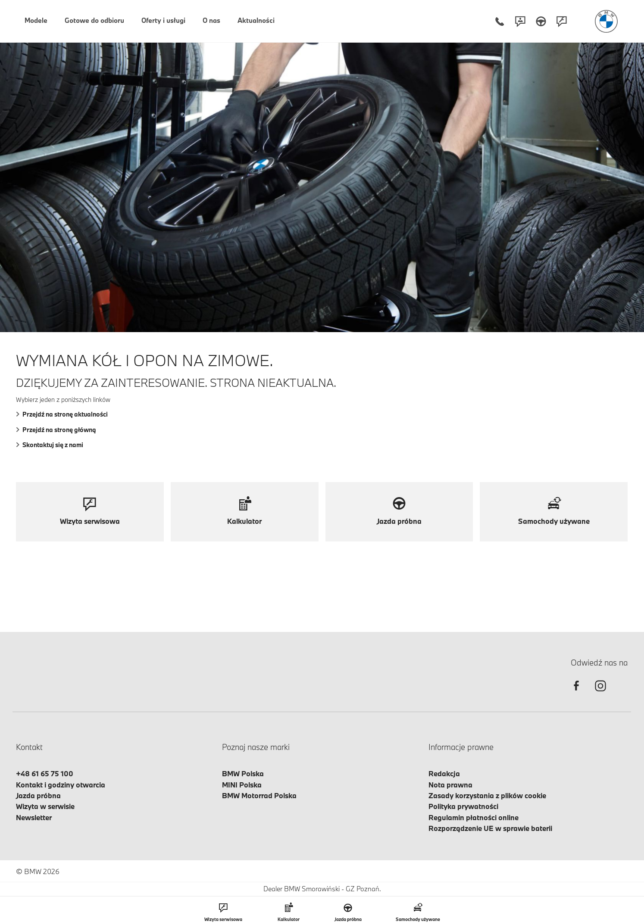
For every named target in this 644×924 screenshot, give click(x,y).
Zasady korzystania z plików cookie (487, 795)
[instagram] (600, 693)
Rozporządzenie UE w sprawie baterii (490, 828)
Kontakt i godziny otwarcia (60, 784)
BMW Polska (243, 773)
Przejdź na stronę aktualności (62, 414)
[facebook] (576, 693)
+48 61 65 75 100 (44, 773)
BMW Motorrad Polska (259, 795)
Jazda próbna (38, 795)
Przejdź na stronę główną (56, 430)
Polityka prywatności (463, 806)
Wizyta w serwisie (45, 806)
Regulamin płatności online (473, 817)
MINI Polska (242, 784)
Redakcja (444, 773)
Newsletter (34, 817)
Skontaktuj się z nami (49, 445)
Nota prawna (450, 784)
